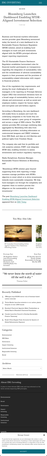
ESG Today (21, 202)
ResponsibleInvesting (5, 416)
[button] (44, 435)
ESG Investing (11, 3)
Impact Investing (7, 345)
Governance (6, 341)
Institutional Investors (9, 348)
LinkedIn (4, 431)
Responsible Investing (9, 351)
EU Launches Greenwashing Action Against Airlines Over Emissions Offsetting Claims (17, 245)
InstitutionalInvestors (5, 421)
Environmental (7, 335)
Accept (23, 451)
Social (4, 355)
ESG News (22, 9)
